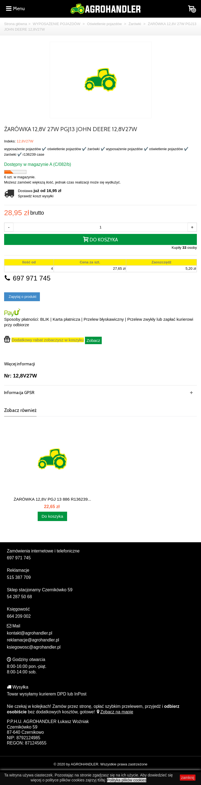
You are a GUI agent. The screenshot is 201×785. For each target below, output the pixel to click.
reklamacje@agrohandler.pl (33, 640)
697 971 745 (27, 278)
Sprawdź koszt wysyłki (35, 196)
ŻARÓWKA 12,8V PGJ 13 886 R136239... (52, 499)
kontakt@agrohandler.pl (29, 633)
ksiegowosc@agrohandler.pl (33, 647)
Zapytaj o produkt (22, 297)
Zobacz (93, 340)
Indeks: (10, 141)
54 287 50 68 (19, 596)
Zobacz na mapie (114, 712)
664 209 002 (19, 616)
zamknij (187, 777)
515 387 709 (19, 577)
